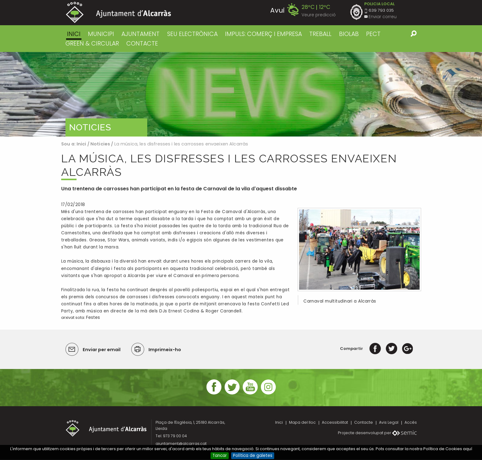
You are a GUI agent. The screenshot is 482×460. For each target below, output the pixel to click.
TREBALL (320, 34)
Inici (74, 34)
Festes (93, 317)
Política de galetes (252, 455)
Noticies (100, 144)
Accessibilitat (335, 422)
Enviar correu (383, 17)
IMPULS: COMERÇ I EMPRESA (263, 34)
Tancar (219, 455)
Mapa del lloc (302, 422)
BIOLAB (349, 34)
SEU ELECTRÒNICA (192, 34)
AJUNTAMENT (140, 34)
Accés (411, 422)
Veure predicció (319, 15)
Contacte (363, 422)
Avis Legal (388, 422)
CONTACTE (142, 43)
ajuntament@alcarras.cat (181, 443)
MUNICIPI (101, 34)
